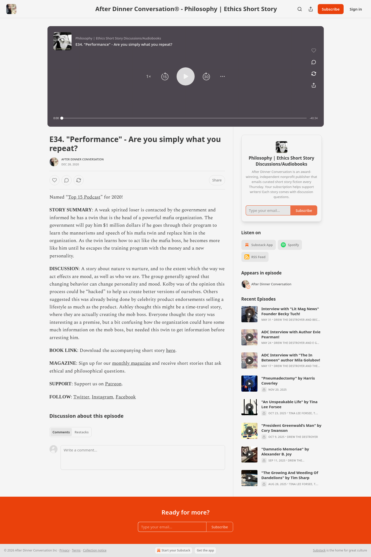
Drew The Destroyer (289, 319)
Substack (319, 550)
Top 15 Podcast (84, 197)
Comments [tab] (61, 432)
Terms (76, 550)
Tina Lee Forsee (300, 413)
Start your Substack (173, 550)
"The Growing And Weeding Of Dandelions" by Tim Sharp (289, 475)
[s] (249, 314)
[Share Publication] (311, 9)
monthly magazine (131, 363)
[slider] (184, 118)
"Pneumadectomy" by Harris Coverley (288, 381)
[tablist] (70, 432)
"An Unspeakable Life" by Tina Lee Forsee (289, 404)
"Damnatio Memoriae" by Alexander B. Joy (285, 451)
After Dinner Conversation (83, 159)
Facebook (126, 397)
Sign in (356, 9)
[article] (281, 314)
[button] (148, 76)
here (170, 350)
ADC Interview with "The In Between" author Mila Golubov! (290, 357)
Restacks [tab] (82, 432)
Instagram (102, 397)
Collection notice (94, 550)
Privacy (65, 550)
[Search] (300, 9)
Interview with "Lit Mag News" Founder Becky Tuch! (290, 311)
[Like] (54, 180)
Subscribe (331, 9)
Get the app (205, 550)
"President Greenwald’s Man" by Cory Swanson (291, 428)
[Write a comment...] (143, 457)
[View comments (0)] (314, 62)
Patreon (113, 384)
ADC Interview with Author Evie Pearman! (291, 334)
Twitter (81, 397)
